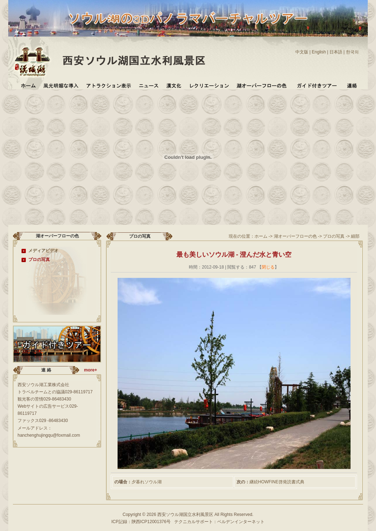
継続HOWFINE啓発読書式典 (276, 481)
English (319, 51)
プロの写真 (39, 259)
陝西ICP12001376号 (151, 521)
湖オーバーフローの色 (295, 236)
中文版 (301, 51)
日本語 (335, 51)
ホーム (260, 236)
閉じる (268, 267)
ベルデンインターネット (241, 521)
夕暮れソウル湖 (147, 481)
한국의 (352, 51)
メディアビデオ (43, 250)
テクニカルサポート (193, 521)
